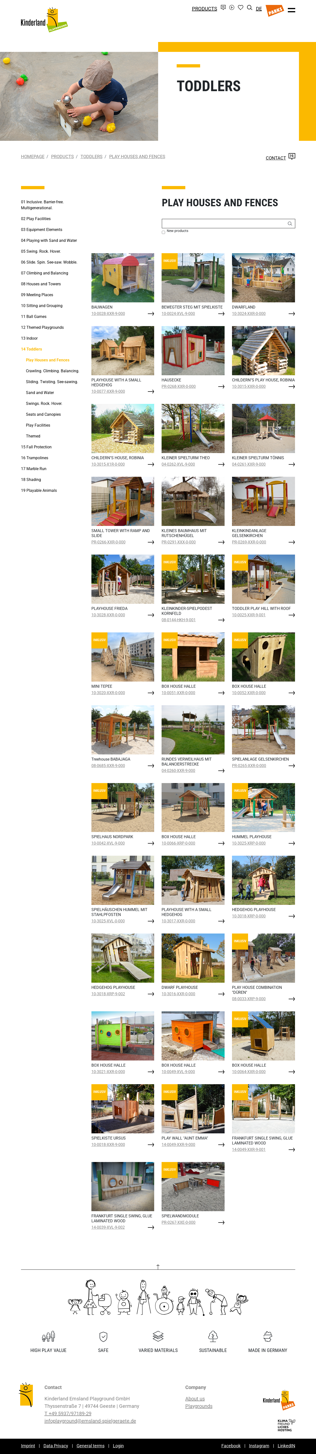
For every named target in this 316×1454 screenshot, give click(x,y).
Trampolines (34, 458)
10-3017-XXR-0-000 (178, 921)
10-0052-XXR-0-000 (249, 692)
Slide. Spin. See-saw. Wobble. (49, 262)
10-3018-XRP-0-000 (249, 916)
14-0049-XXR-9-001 (249, 1149)
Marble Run (33, 468)
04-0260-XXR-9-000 (178, 770)
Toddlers (92, 156)
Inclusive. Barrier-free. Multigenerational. (42, 205)
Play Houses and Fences (137, 156)
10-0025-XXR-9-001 (249, 615)
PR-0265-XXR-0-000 (249, 765)
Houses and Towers (41, 284)
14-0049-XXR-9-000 (178, 1144)
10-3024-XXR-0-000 (249, 313)
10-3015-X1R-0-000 (108, 464)
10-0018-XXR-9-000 (108, 1144)
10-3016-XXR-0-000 (178, 994)
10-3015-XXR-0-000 (249, 386)
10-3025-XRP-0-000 (249, 843)
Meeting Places (37, 294)
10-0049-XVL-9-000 (178, 1071)
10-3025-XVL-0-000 (108, 921)
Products (204, 9)
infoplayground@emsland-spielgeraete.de (90, 1421)
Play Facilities (36, 218)
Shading (31, 479)
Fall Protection (36, 447)
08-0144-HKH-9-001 (179, 620)
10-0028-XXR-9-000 (108, 313)
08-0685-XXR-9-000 (108, 765)
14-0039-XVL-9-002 (108, 1227)
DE (259, 9)
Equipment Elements (41, 229)
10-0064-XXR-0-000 (249, 1071)
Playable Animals (39, 490)
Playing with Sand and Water (49, 240)
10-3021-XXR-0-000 (108, 1071)
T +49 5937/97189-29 (67, 1413)
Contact (280, 158)
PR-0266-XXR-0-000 (108, 542)
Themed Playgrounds (42, 327)
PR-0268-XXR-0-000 (179, 386)
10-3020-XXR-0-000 (108, 692)
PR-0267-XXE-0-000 (178, 1222)
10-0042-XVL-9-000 (108, 843)
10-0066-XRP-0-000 (178, 843)
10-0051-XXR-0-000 (178, 692)
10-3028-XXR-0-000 (108, 615)
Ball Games (33, 316)
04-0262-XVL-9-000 (178, 464)
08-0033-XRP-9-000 (249, 999)
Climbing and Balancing (44, 273)
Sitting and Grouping (42, 305)
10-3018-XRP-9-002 (108, 994)
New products (177, 231)
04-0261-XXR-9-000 (249, 464)
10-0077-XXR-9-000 (108, 391)
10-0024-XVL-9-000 (178, 313)
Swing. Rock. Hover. (41, 251)
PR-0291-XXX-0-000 (179, 542)
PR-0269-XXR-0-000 (249, 542)
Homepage (32, 156)
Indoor (29, 338)
